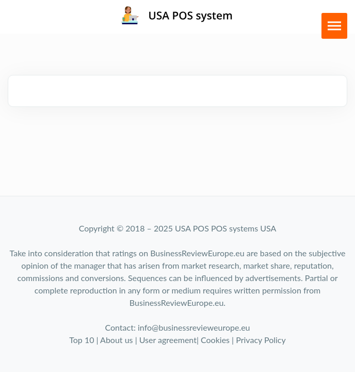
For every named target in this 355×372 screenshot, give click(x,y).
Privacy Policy (261, 340)
